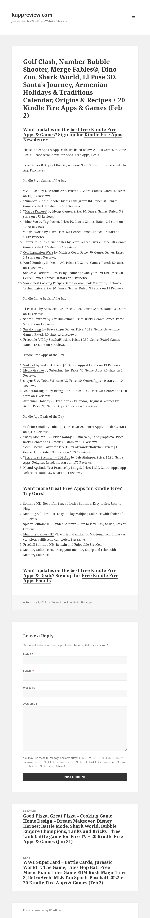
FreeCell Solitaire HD (38, 544)
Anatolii (56, 602)
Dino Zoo (31, 222)
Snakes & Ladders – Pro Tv (42, 273)
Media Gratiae (33, 370)
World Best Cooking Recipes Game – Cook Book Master (63, 283)
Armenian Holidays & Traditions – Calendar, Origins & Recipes (68, 401)
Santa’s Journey (34, 319)
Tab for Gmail (35, 427)
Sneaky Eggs (32, 329)
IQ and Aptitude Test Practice (44, 468)
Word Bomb (32, 263)
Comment (30, 704)
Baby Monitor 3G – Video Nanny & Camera (56, 437)
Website (29, 687)
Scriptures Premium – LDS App (47, 457)
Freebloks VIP (33, 340)
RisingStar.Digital (36, 391)
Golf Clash (32, 191)
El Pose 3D (30, 309)
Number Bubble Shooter (42, 201)
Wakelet (29, 365)
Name (28, 654)
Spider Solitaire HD (37, 524)
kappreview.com (32, 14)
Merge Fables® (36, 211)
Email (28, 671)
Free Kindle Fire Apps (79, 602)
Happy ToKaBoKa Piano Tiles (44, 242)
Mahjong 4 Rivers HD (38, 534)
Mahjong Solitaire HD (39, 514)
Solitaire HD (32, 503)
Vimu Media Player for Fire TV (47, 447)
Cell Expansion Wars (38, 252)
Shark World (34, 232)
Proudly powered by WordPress (42, 910)
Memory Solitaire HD (38, 550)
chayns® (29, 381)
